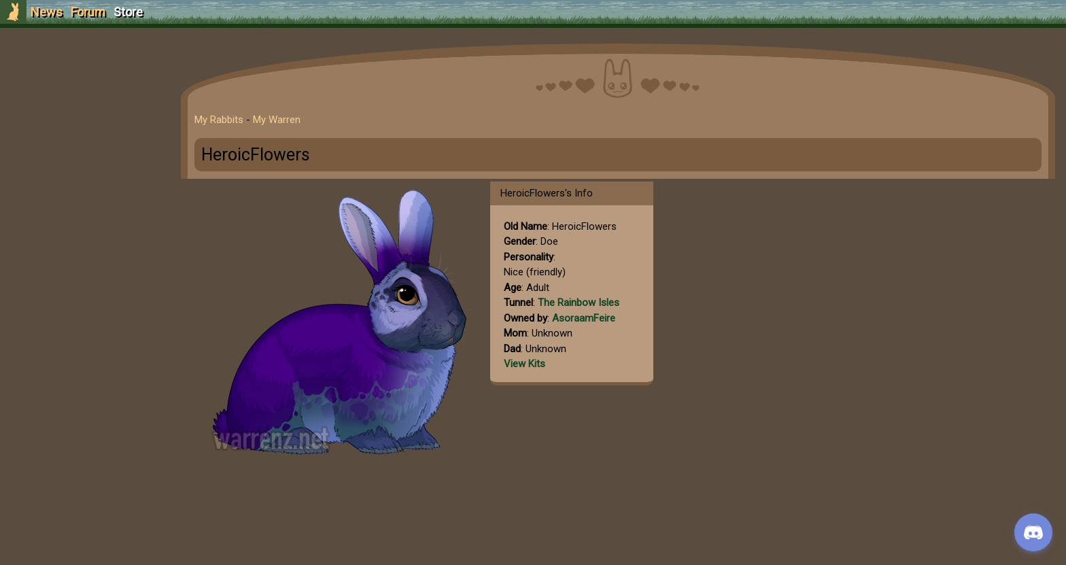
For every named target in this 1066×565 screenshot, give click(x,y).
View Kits (524, 364)
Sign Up (83, 87)
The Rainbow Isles (578, 302)
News (47, 12)
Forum (88, 12)
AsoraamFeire (583, 318)
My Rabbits (218, 120)
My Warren (276, 120)
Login (82, 112)
